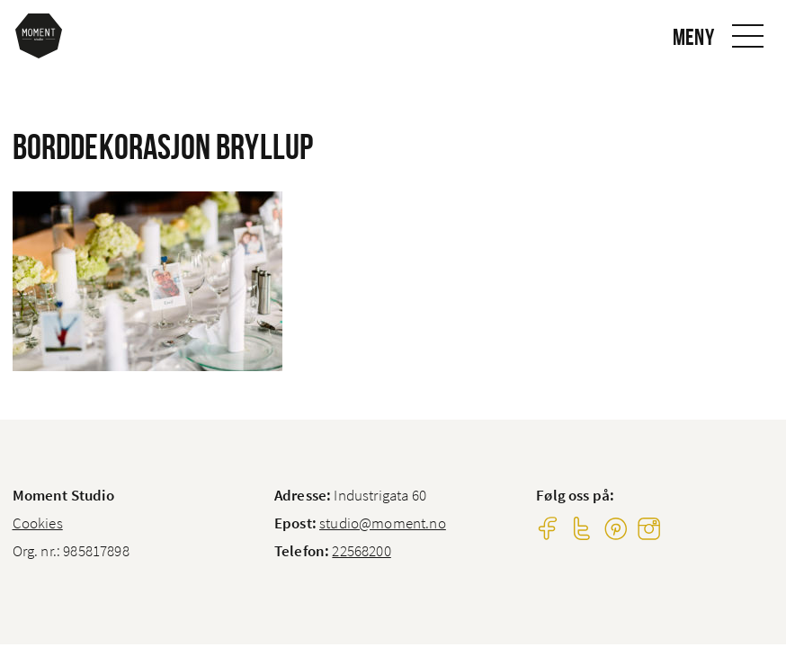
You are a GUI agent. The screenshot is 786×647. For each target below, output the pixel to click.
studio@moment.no (382, 523)
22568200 (361, 551)
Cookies (38, 523)
